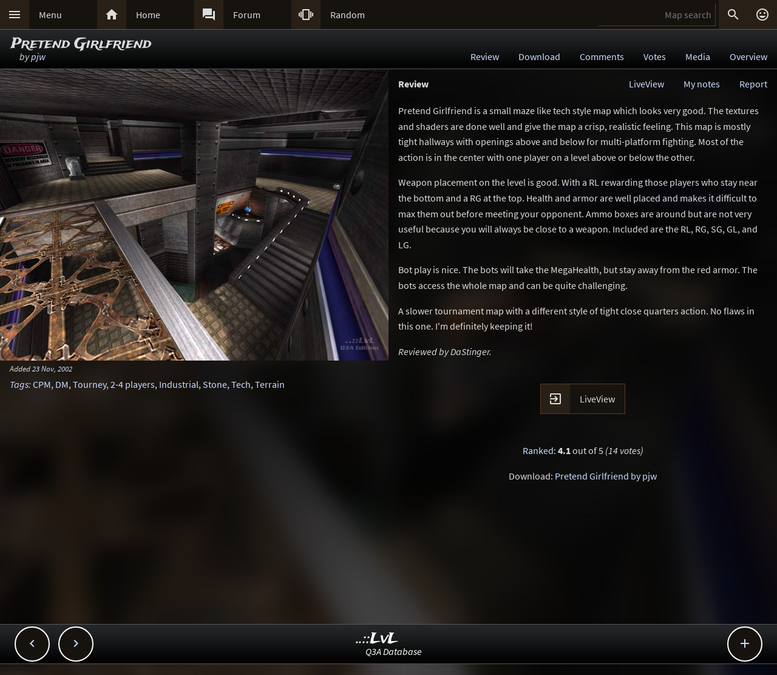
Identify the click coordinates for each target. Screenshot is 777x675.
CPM (42, 384)
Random (347, 14)
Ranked (538, 450)
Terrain (270, 384)
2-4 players (132, 384)
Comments (602, 56)
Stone (215, 384)
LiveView (646, 84)
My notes (702, 84)
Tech (241, 384)
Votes (654, 56)
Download (539, 56)
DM (62, 384)
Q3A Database (393, 651)
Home (148, 14)
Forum (246, 14)
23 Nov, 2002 (52, 368)
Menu (50, 14)
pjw (38, 56)
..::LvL (377, 639)
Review (484, 56)
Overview (748, 56)
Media (697, 56)
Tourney (89, 384)
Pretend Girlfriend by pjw (606, 476)
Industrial (178, 384)
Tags (19, 384)
